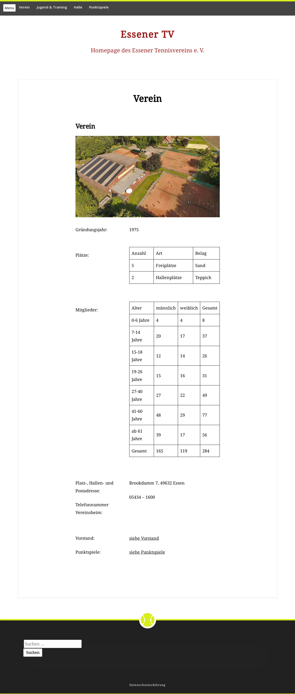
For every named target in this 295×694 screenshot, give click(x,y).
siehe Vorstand (144, 538)
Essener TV (147, 34)
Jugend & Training (52, 7)
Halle (78, 7)
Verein (24, 7)
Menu (9, 8)
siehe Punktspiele (147, 552)
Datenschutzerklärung (147, 685)
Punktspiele (99, 7)
